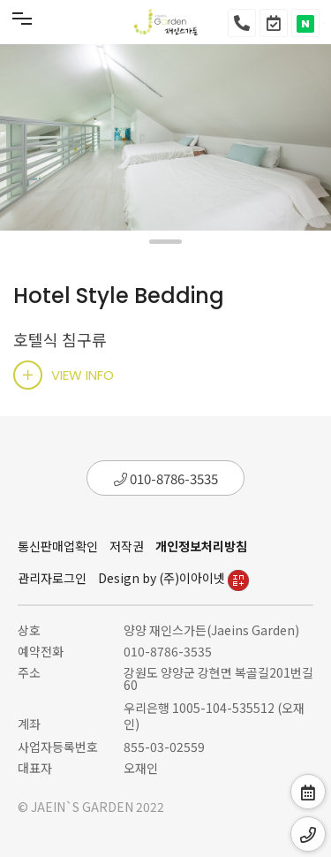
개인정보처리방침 (201, 546)
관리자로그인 (52, 578)
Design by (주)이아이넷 (173, 578)
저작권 (126, 546)
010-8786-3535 (166, 478)
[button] (165, 241)
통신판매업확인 (58, 546)
